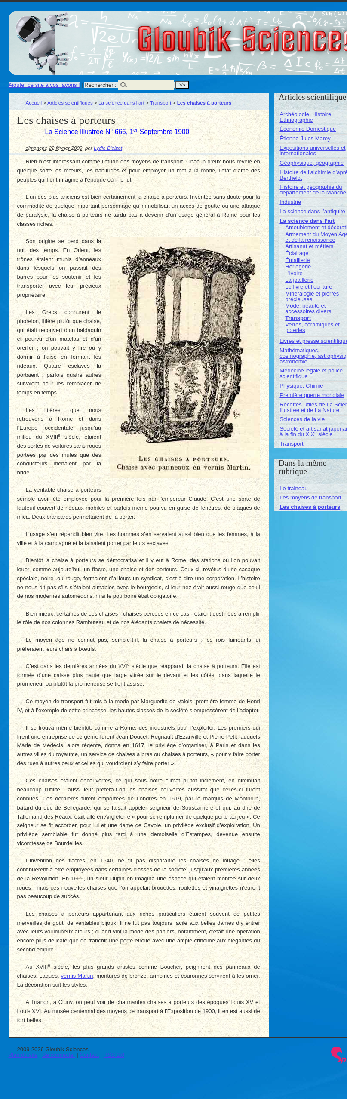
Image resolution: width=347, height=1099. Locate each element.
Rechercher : (100, 85)
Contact (89, 1055)
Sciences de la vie (302, 419)
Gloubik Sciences (296, 33)
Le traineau (293, 488)
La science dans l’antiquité (312, 211)
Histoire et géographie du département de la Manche (312, 190)
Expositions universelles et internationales (312, 151)
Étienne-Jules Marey (305, 138)
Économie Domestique (307, 129)
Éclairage (296, 253)
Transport (161, 102)
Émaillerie (297, 260)
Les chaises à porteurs (309, 507)
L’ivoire (293, 273)
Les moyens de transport (310, 497)
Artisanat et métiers (309, 246)
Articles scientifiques (70, 102)
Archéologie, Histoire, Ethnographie (306, 117)
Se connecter (58, 1055)
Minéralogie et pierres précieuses (312, 296)
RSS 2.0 (114, 1055)
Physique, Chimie (301, 385)
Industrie (290, 202)
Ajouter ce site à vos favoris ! (44, 85)
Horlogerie (298, 266)
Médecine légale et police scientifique (311, 373)
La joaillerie (299, 280)
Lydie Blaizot (108, 148)
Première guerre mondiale (311, 395)
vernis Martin (77, 976)
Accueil (34, 102)
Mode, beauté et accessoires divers (308, 308)
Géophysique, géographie (311, 163)
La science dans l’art (121, 102)
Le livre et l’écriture (308, 286)
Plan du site (23, 1055)
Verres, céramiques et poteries (312, 327)
